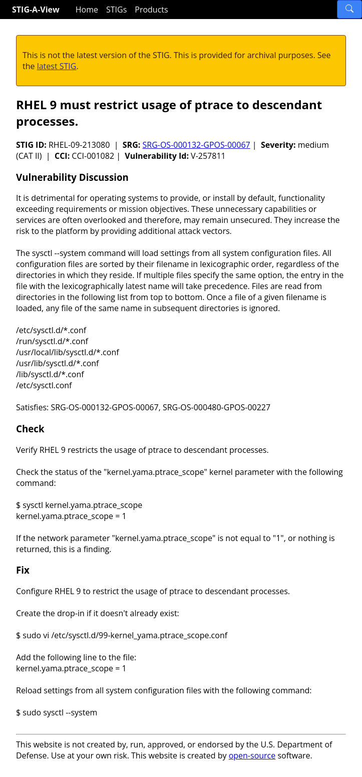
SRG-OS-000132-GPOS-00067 (196, 144)
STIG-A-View (36, 9)
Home (87, 9)
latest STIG (57, 66)
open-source (252, 755)
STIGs (116, 9)
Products (151, 9)
